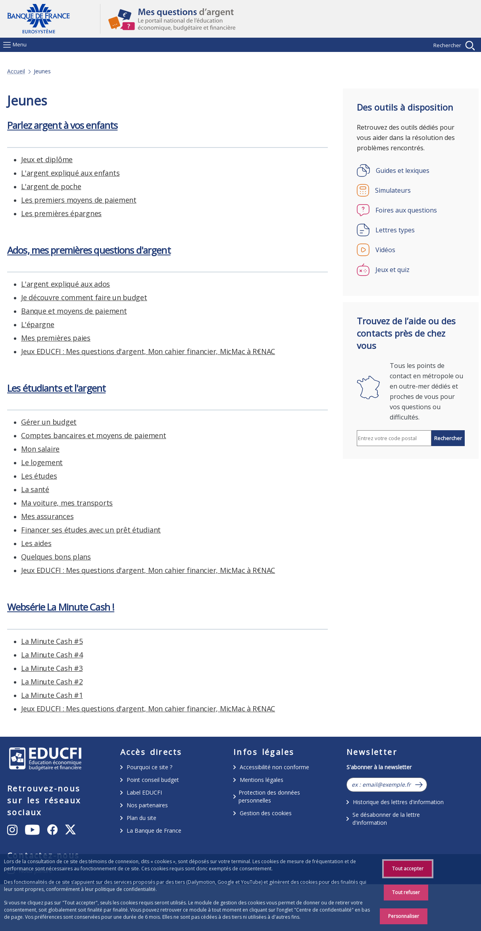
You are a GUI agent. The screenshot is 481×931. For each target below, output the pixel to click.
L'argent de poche (51, 681)
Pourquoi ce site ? (149, 767)
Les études (39, 351)
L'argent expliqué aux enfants (70, 668)
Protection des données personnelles (269, 796)
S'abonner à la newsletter (379, 767)
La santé (35, 365)
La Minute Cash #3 (52, 186)
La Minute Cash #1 (52, 213)
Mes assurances (47, 392)
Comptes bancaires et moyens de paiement (93, 311)
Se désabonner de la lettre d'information (386, 818)
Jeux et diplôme (47, 654)
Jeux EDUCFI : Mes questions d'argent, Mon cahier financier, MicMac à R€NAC (148, 227)
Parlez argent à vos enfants (62, 620)
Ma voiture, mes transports (67, 378)
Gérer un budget (49, 297)
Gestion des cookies (266, 813)
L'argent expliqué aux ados (65, 516)
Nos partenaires (147, 805)
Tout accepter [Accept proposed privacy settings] (407, 868)
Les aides (36, 418)
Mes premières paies (55, 570)
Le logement (42, 338)
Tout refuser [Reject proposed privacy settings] (406, 892)
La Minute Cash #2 (52, 200)
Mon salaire (40, 324)
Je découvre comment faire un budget (84, 529)
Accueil (16, 71)
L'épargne (37, 556)
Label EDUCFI (144, 792)
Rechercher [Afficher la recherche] (447, 45)
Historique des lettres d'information (398, 802)
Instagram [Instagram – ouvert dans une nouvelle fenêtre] (41, 829)
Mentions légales (261, 779)
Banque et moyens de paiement (74, 543)
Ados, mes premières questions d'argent (89, 482)
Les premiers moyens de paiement (79, 695)
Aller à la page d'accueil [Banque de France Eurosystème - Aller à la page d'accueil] (53, 19)
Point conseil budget (153, 779)
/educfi (45, 759)
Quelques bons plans (56, 432)
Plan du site (141, 818)
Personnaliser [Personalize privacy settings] (403, 916)
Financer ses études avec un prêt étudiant (91, 405)
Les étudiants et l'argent (56, 263)
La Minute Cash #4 (52, 173)
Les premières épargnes (61, 708)
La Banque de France (154, 830)
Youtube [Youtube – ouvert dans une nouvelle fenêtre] (46, 846)
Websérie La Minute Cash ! (60, 125)
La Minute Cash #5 (52, 159)
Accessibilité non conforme (274, 767)
